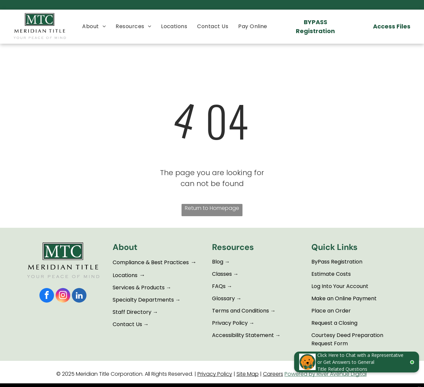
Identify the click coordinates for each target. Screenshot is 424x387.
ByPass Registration (336, 262)
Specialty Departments (143, 300)
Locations (125, 275)
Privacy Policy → (233, 323)
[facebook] (46, 296)
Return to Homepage (212, 208)
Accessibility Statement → (246, 335)
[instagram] (63, 296)
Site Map (248, 374)
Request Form (329, 343)
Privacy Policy (214, 374)
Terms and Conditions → (244, 310)
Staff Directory (132, 312)
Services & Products (139, 287)
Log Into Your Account (339, 286)
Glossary (223, 298)
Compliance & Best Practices (151, 262)
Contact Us (127, 324)
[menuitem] (94, 26)
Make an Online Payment (344, 298)
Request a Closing (334, 323)
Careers (273, 374)
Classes (222, 274)
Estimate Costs (331, 274)
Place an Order (331, 310)
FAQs (219, 286)
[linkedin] (79, 296)
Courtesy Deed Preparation (347, 335)
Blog (217, 262)
